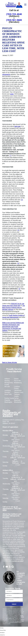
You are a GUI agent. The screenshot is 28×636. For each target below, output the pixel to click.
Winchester (18, 402)
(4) (18, 263)
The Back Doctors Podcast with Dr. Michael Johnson (13, 307)
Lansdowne (18, 390)
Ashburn (7, 379)
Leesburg (7, 390)
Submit (14, 604)
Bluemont (17, 400)
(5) (19, 289)
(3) (18, 230)
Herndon (7, 392)
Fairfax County (9, 398)
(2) (22, 200)
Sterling (7, 381)
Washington (8, 402)
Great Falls (8, 394)
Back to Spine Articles (9, 362)
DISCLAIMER (9, 618)
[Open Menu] (25, 4)
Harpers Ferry (18, 392)
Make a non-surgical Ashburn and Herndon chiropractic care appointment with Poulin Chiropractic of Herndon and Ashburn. (13, 326)
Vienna (16, 379)
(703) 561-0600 (14, 20)
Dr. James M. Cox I (19, 621)
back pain (17, 126)
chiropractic (6, 74)
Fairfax (16, 398)
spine (12, 94)
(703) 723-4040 (14, 14)
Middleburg (18, 383)
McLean (7, 386)
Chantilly (7, 400)
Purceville (17, 381)
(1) (10, 155)
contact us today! (18, 561)
